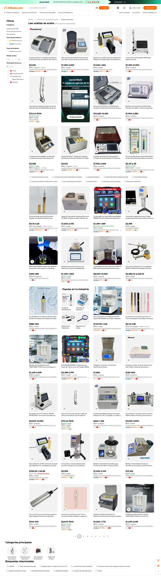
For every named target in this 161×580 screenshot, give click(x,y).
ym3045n (10, 566)
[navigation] (15, 278)
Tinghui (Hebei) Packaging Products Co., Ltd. (43, 228)
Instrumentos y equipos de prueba (47, 19)
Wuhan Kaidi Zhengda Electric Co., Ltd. (41, 170)
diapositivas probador (61, 571)
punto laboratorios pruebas (27, 566)
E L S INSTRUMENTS (132, 228)
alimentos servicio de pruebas (110, 181)
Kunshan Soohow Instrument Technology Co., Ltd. (140, 69)
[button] (96, 8)
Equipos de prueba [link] (67, 19)
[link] (158, 560)
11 (103, 536)
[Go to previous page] (75, 536)
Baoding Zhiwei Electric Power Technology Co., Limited (75, 69)
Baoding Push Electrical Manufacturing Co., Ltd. (107, 278)
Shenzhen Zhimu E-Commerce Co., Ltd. (105, 230)
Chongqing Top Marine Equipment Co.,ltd (42, 425)
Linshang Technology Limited (102, 69)
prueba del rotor (91, 181)
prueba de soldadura (93, 177)
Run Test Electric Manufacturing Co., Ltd (106, 377)
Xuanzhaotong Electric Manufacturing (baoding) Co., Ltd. (75, 228)
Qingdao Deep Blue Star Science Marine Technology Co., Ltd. (43, 328)
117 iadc (98, 571)
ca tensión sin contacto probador (81, 566)
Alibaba (30, 19)
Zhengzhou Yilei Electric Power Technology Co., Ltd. (140, 118)
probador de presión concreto (16, 571)
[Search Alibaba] (61, 8)
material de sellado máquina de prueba (116, 177)
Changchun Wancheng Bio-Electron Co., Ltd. (140, 170)
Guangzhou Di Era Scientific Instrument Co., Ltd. (107, 328)
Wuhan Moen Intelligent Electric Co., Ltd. (139, 377)
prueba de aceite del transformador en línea (43, 181)
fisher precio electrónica (132, 181)
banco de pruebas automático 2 (71, 181)
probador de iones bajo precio (81, 571)
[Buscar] (104, 7)
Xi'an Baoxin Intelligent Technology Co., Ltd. (107, 118)
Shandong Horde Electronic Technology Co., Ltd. (75, 280)
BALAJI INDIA (33, 119)
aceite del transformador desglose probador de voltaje (113, 566)
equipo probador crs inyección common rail (53, 566)
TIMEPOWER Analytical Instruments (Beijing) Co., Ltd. (43, 377)
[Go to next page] (108, 536)
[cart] (124, 8)
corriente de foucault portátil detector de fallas (67, 177)
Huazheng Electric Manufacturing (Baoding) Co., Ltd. (43, 69)
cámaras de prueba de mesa (39, 177)
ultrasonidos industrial (139, 177)
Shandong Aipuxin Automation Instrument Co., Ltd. (140, 278)
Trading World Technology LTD (39, 278)
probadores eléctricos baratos (40, 571)
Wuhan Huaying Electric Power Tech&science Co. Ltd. (107, 168)
